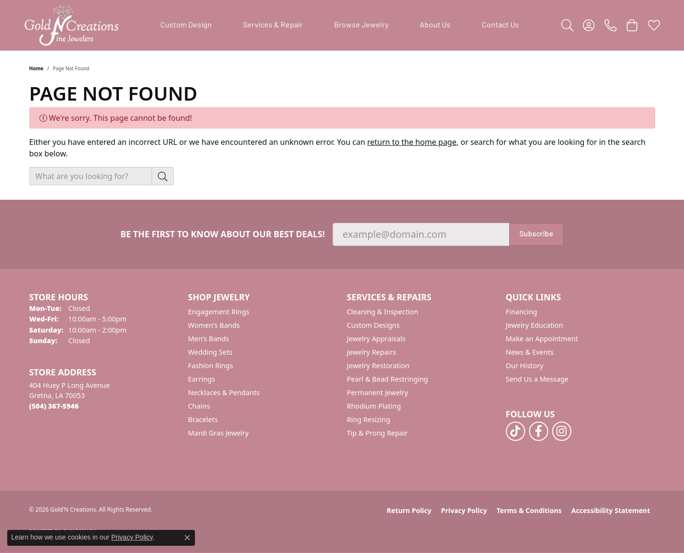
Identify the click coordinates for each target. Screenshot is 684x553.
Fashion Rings (210, 365)
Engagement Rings (219, 311)
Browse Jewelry (361, 25)
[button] (567, 25)
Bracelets (203, 419)
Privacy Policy (464, 510)
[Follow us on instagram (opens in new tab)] (561, 431)
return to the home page (412, 142)
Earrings (201, 379)
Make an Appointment (542, 338)
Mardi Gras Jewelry (218, 432)
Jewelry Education (534, 325)
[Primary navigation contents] (339, 25)
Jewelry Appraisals (376, 338)
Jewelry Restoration (378, 365)
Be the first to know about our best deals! (222, 234)
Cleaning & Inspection (382, 311)
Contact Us (500, 25)
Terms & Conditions (529, 510)
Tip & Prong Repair (377, 432)
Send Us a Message (537, 379)
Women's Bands (214, 325)
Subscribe (536, 234)
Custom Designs (373, 325)
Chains (199, 406)
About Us (435, 25)
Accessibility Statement (610, 510)
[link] (611, 25)
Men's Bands (208, 338)
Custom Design (186, 25)
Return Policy (409, 510)
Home (36, 68)
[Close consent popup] (187, 537)
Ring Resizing (368, 419)
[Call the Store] (54, 406)
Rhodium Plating (374, 406)
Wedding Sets (210, 352)
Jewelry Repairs (371, 352)
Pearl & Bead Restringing (387, 379)
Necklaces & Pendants (224, 392)
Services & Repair (273, 25)
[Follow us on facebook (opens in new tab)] (538, 431)
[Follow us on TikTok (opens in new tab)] (515, 431)
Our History (524, 365)
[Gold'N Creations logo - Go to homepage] (71, 25)
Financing (521, 311)
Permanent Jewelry (377, 392)
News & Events (530, 352)
